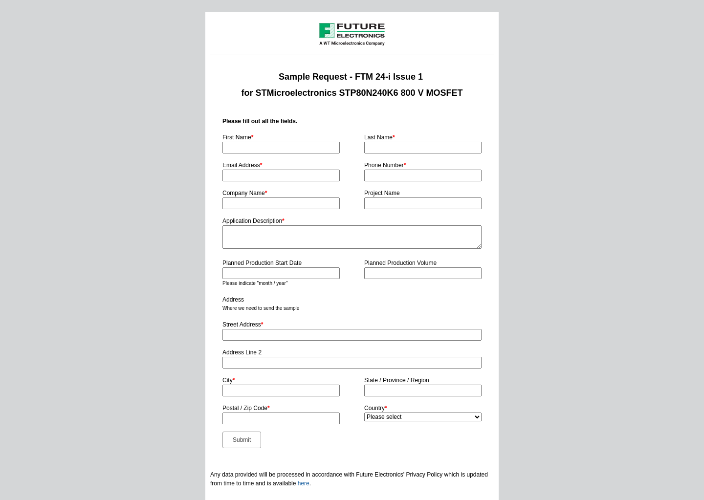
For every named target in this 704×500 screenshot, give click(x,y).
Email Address (242, 165)
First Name (237, 137)
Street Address (242, 324)
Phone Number (385, 165)
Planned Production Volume (400, 263)
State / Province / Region (396, 380)
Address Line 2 (242, 352)
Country (375, 408)
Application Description (253, 220)
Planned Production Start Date (262, 263)
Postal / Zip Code (246, 408)
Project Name (382, 193)
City (228, 380)
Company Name (244, 193)
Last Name (379, 137)
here (303, 483)
